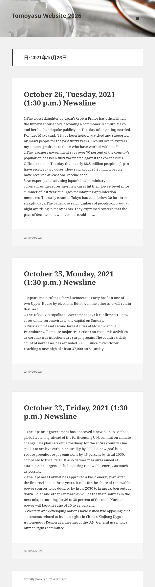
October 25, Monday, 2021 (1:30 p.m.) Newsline (69, 278)
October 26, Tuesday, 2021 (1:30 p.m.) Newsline (69, 98)
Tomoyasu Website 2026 (47, 15)
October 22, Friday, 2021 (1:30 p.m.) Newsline (76, 412)
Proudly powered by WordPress (45, 579)
